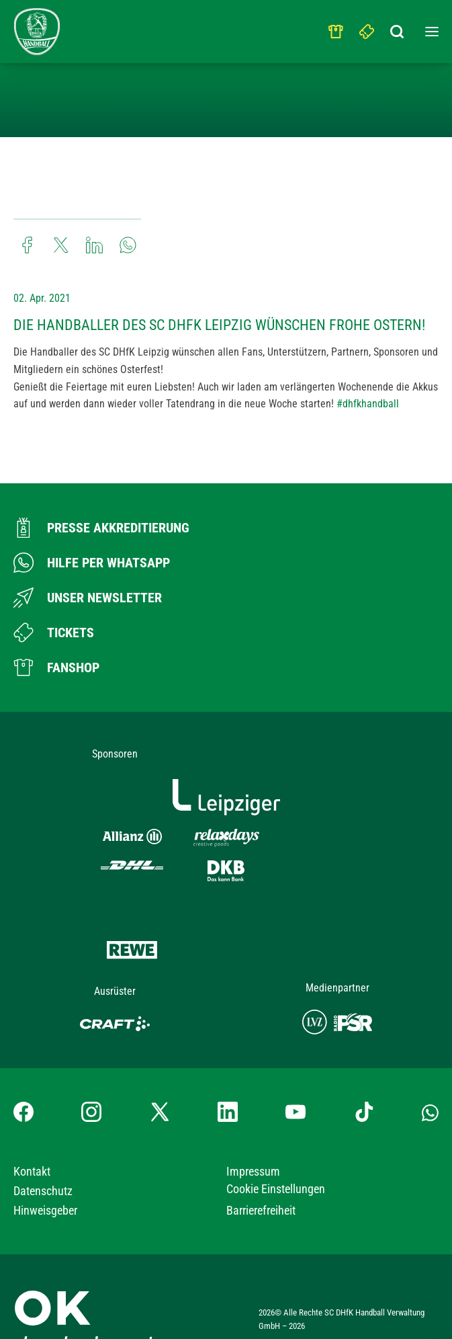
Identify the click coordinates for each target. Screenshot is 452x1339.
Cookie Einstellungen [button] (275, 1142)
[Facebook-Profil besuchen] (23, 1065)
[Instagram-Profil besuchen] (91, 1065)
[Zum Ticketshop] (53, 632)
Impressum (253, 1125)
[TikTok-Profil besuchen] (364, 1065)
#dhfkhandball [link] (367, 403)
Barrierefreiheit (261, 1164)
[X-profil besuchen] (160, 1065)
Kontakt (31, 1125)
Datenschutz (43, 1144)
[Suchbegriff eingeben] (398, 28)
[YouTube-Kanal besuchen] (295, 1065)
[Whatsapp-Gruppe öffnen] (430, 1065)
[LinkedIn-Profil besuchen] (228, 1065)
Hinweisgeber (45, 1164)
